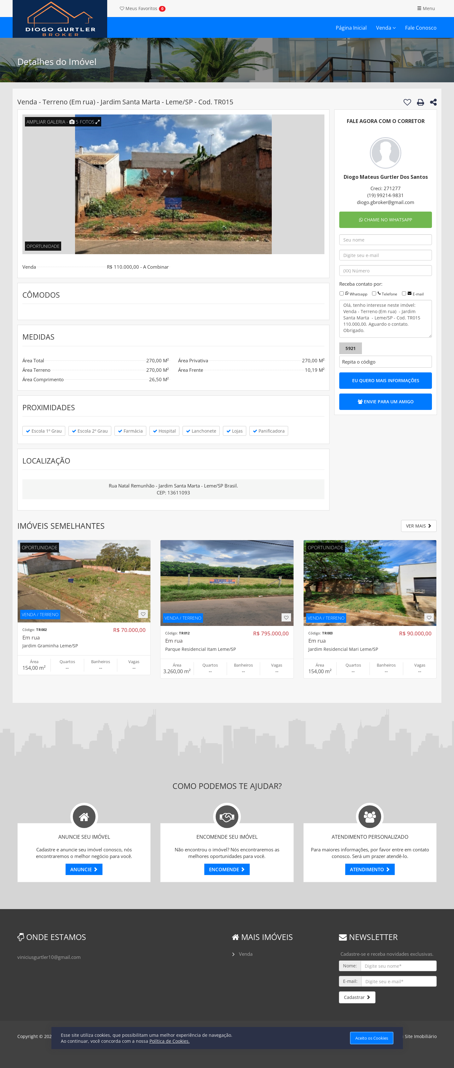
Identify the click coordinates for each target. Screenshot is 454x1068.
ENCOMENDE (227, 869)
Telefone (389, 294)
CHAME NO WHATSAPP (385, 220)
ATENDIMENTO (370, 869)
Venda (386, 27)
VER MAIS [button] (419, 526)
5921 (351, 348)
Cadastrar (357, 997)
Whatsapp (358, 294)
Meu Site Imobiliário (415, 1036)
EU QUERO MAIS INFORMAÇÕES (385, 380)
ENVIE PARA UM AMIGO (386, 402)
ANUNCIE (84, 869)
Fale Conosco (421, 27)
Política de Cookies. (169, 1041)
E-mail (418, 294)
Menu (426, 8)
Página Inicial (351, 27)
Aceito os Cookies (371, 1038)
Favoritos (138, 8)
